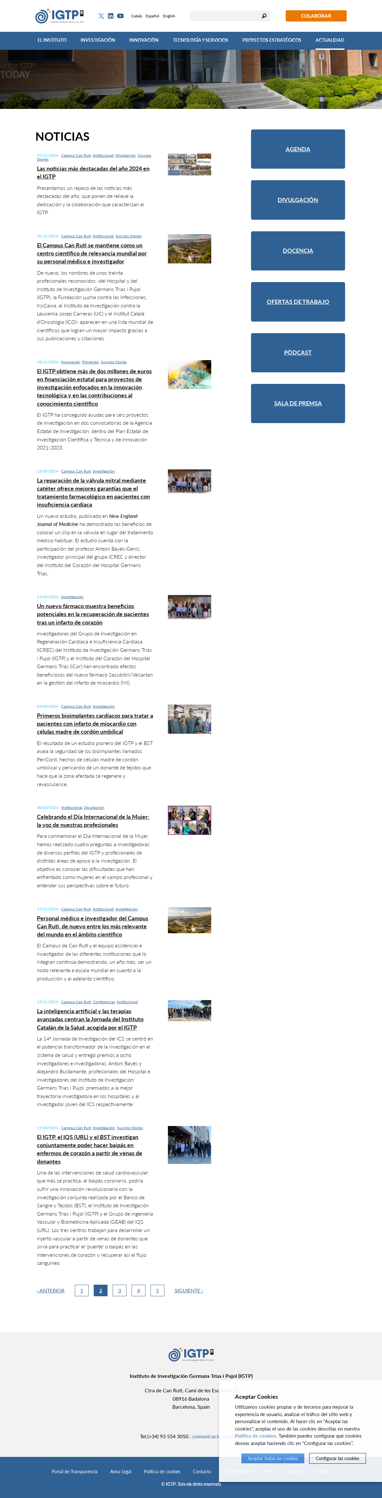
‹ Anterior (51, 1290)
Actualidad (330, 40)
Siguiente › (189, 1290)
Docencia (298, 250)
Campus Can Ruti (76, 155)
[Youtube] (120, 15)
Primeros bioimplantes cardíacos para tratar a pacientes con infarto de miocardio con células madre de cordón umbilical (95, 723)
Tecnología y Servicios (200, 40)
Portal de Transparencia (75, 1471)
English (169, 15)
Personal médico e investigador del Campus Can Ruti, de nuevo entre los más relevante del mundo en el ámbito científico (92, 926)
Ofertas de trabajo (298, 301)
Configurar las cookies (337, 1458)
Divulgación (126, 155)
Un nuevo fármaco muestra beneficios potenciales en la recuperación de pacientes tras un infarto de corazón (93, 613)
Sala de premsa (298, 403)
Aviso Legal (120, 1471)
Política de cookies (162, 1471)
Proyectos (90, 361)
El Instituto (52, 40)
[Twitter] (101, 16)
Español (152, 15)
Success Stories (129, 236)
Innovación (144, 40)
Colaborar (316, 16)
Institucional (103, 155)
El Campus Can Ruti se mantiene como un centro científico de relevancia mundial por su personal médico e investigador (92, 253)
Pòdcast (298, 352)
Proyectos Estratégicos (271, 40)
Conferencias (104, 1001)
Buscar (264, 16)
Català (136, 15)
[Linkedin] (110, 16)
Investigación (98, 40)
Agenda (298, 149)
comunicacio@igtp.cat (217, 1436)
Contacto (202, 1471)
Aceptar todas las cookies (273, 1458)
